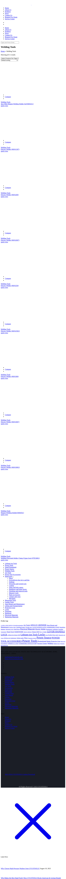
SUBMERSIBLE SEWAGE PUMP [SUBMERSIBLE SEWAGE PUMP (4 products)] (28, 643)
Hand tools (8, 690)
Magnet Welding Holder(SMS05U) (12, 513)
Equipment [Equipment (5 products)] (49, 629)
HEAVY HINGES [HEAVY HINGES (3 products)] (28, 632)
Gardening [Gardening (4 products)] (55, 629)
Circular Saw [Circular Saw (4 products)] (28, 627)
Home (3, 51)
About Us (8, 719)
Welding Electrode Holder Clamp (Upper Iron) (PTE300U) (20, 558)
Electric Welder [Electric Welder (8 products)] (40, 629)
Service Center (10, 728)
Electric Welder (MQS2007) (10, 240)
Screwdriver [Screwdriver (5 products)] (4, 643)
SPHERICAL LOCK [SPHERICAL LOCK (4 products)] (13, 643)
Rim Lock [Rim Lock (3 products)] (63, 641)
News (7, 723)
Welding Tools (5, 102)
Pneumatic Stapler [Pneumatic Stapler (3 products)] (32, 638)
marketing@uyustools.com (14, 657)
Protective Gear (10, 701)
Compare (8, 97)
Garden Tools (9, 693)
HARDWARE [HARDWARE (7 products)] (18, 632)
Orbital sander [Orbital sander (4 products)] (20, 638)
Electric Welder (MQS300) (10, 376)
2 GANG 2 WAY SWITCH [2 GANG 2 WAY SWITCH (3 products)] (7, 625)
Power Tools (9, 679)
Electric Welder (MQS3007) (10, 422)
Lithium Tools (9, 677)
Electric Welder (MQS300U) (10, 467)
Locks (7, 703)
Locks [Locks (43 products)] (41, 634)
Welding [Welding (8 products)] (50, 643)
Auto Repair (9, 695)
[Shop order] (9, 60)
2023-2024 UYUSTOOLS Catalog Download (20, 774)
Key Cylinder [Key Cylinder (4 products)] (43, 632)
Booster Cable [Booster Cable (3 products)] (12, 627)
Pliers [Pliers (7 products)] (26, 638)
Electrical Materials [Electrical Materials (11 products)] (27, 629)
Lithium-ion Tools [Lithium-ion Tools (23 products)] (29, 634)
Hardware (8, 704)
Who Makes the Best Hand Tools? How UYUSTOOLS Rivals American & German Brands (31, 878)
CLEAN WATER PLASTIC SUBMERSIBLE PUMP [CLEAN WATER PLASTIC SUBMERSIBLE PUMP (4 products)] (45, 627)
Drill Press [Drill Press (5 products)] (17, 629)
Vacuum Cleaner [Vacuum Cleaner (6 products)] (42, 643)
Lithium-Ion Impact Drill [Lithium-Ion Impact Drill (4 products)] (14, 635)
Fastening (8, 699)
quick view (4, 106)
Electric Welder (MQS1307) (10, 149)
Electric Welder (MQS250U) (10, 331)
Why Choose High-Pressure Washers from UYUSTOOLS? (20, 868)
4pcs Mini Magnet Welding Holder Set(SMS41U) (17, 104)
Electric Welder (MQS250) (10, 285)
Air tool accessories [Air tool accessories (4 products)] (18, 625)
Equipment (8, 680)
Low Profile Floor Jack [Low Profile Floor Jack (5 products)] (51, 635)
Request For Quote (11, 726)
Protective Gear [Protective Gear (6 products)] (55, 641)
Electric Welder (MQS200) (10, 195)
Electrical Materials (11, 706)
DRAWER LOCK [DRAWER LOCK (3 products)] (10, 629)
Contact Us (8, 724)
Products (8, 721)
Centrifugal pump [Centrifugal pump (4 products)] (20, 627)
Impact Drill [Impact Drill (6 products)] (36, 632)
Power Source (9, 682)
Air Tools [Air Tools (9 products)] (26, 625)
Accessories (9, 688)
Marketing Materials (11, 708)
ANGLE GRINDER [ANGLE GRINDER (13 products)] (38, 625)
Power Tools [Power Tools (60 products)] (29, 640)
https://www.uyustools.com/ (14, 659)
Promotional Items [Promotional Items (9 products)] (44, 641)
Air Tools (8, 686)
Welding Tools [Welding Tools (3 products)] (56, 643)
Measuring (8, 691)
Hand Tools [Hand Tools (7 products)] (10, 632)
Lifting (7, 697)
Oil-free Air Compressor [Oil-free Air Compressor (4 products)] (10, 638)
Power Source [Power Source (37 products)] (44, 637)
